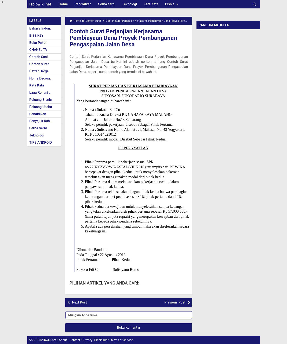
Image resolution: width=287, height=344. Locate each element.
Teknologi (129, 4)
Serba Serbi (38, 128)
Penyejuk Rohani (42, 121)
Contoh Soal (38, 57)
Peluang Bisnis (40, 100)
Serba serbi (106, 4)
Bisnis (172, 4)
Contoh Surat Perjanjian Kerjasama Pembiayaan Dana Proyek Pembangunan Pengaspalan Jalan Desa (123, 38)
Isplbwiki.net (40, 4)
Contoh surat (39, 64)
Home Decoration (42, 78)
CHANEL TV (38, 50)
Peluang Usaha (40, 107)
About (63, 340)
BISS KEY (36, 36)
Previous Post (174, 302)
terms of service (122, 340)
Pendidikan (82, 4)
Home (63, 4)
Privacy (88, 340)
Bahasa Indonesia (42, 28)
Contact (74, 340)
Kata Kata (151, 4)
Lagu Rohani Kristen (44, 92)
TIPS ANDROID (40, 142)
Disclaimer (101, 340)
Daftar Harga (39, 71)
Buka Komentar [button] (128, 327)
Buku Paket (38, 43)
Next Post (79, 302)
